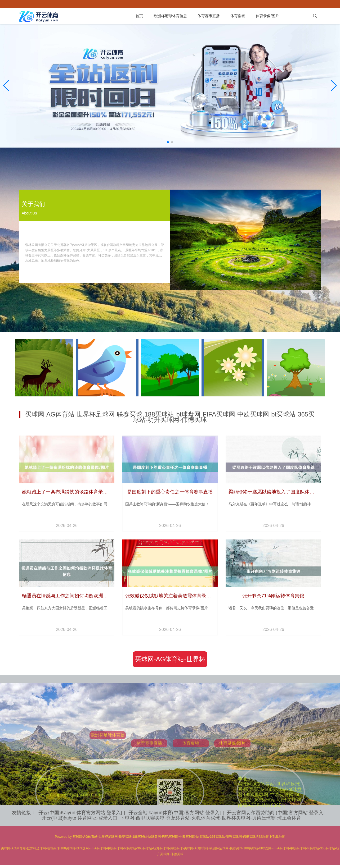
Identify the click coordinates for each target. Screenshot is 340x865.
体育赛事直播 (209, 16)
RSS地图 (262, 837)
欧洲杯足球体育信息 (170, 16)
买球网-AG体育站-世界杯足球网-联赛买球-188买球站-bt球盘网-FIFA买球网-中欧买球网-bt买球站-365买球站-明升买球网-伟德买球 (170, 661)
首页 (139, 16)
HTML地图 (277, 837)
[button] (333, 85)
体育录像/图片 (267, 16)
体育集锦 (237, 16)
